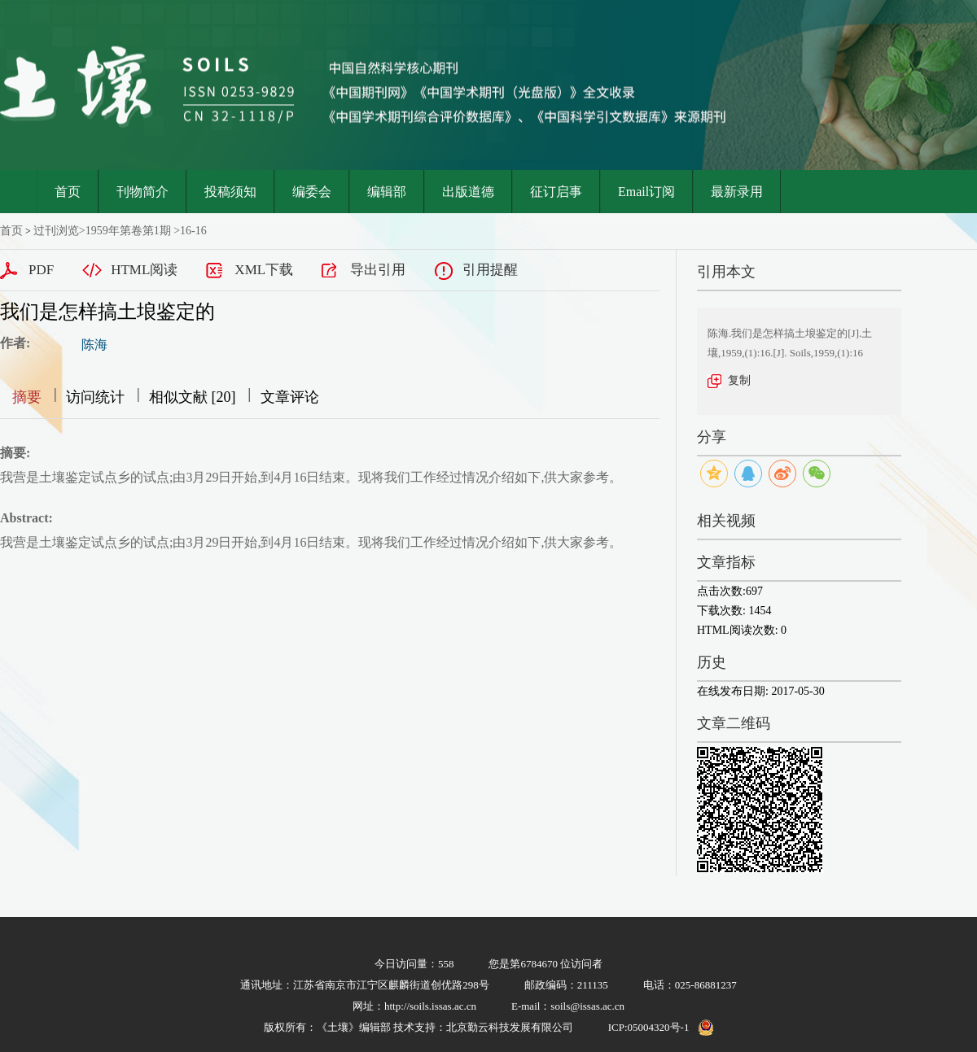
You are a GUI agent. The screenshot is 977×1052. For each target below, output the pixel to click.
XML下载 (263, 269)
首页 (68, 192)
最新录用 (737, 192)
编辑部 (386, 192)
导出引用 (377, 269)
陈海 (94, 344)
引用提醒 (490, 269)
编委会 (311, 192)
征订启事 (556, 192)
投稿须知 (230, 192)
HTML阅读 (144, 269)
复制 (739, 380)
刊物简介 (142, 192)
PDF (41, 269)
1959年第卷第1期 (128, 231)
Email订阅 (646, 192)
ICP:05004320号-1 (649, 1027)
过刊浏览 (56, 231)
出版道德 (468, 192)
